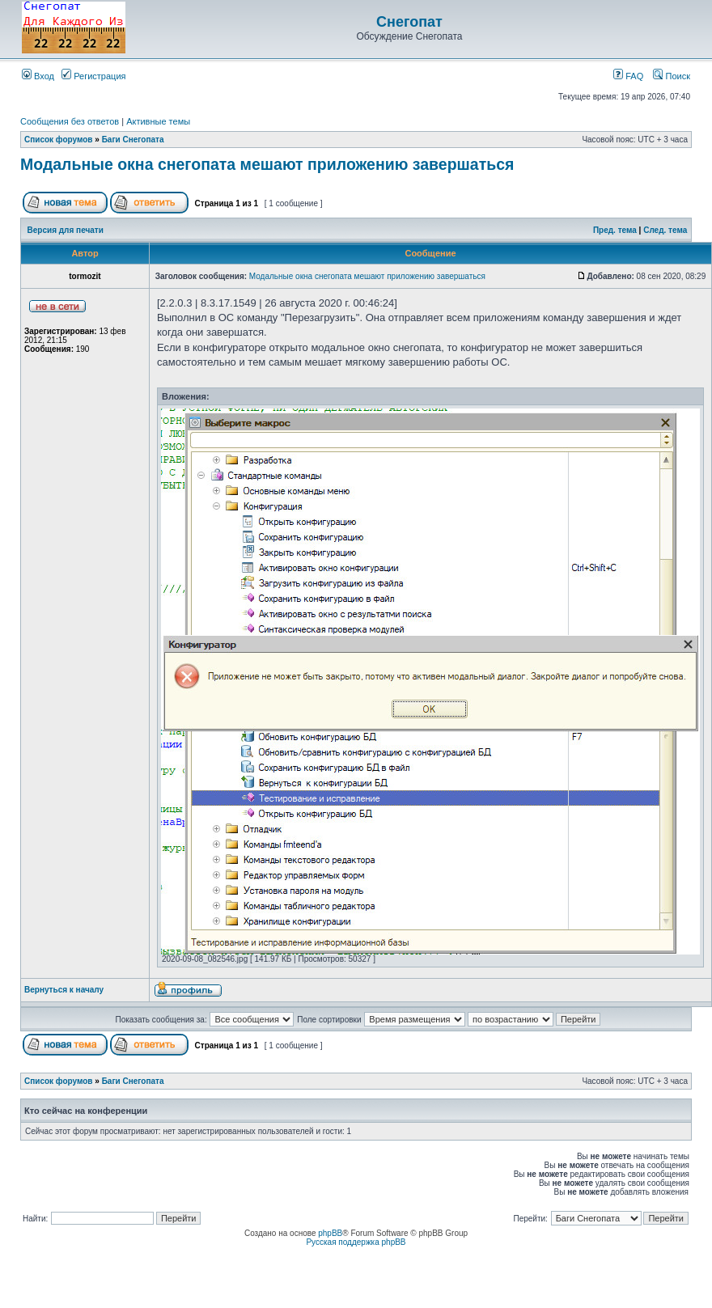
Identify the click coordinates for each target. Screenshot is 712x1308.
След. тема (665, 230)
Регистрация (93, 76)
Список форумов (58, 139)
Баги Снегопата (133, 139)
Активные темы (158, 121)
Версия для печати (66, 230)
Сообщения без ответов (69, 121)
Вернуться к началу (64, 989)
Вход (38, 76)
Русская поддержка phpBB (355, 1242)
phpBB (330, 1233)
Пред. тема (615, 230)
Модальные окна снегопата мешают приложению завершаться (267, 164)
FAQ (628, 76)
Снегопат (409, 22)
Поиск (671, 76)
